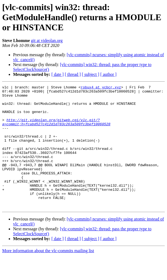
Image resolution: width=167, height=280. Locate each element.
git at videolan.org (47, 40)
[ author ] (108, 74)
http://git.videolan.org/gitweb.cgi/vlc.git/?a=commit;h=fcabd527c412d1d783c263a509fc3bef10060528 (56, 130)
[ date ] (57, 74)
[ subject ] (90, 74)
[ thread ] (73, 74)
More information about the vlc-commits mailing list (48, 275)
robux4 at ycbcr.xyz (101, 87)
